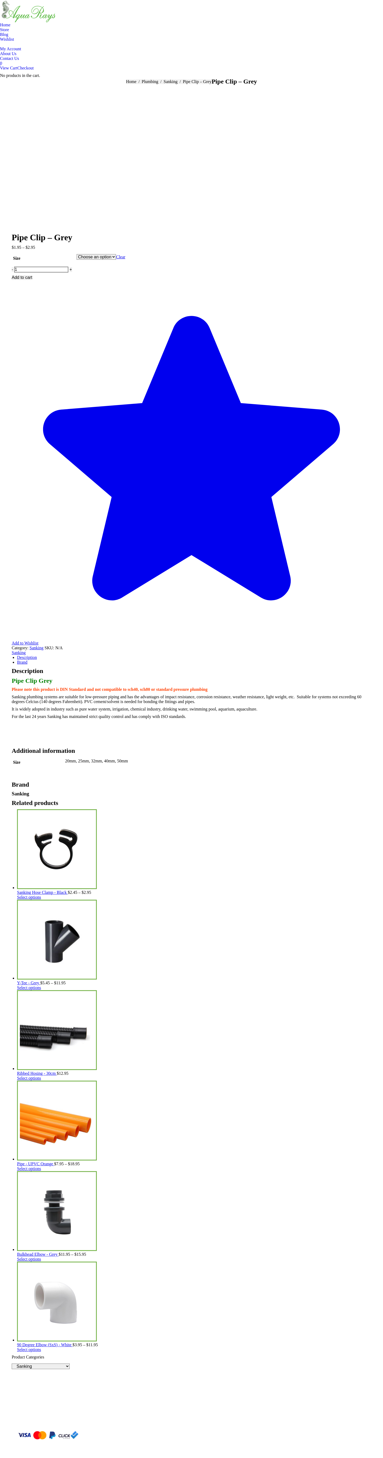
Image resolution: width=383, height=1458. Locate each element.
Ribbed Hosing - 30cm (37, 1073)
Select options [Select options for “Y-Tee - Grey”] (29, 987)
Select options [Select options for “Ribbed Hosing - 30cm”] (29, 1078)
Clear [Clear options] (120, 257)
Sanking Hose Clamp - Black (42, 892)
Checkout (25, 68)
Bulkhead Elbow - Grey (38, 1254)
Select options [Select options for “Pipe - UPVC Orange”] (29, 1168)
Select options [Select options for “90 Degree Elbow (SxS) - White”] (29, 1349)
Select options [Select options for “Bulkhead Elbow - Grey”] (29, 1259)
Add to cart (22, 277)
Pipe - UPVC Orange (35, 1164)
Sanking (36, 648)
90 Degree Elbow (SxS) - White (45, 1345)
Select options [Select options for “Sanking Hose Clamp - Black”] (29, 897)
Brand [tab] (22, 662)
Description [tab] (27, 657)
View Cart (8, 68)
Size (16, 258)
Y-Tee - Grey (28, 983)
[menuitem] (5, 25)
